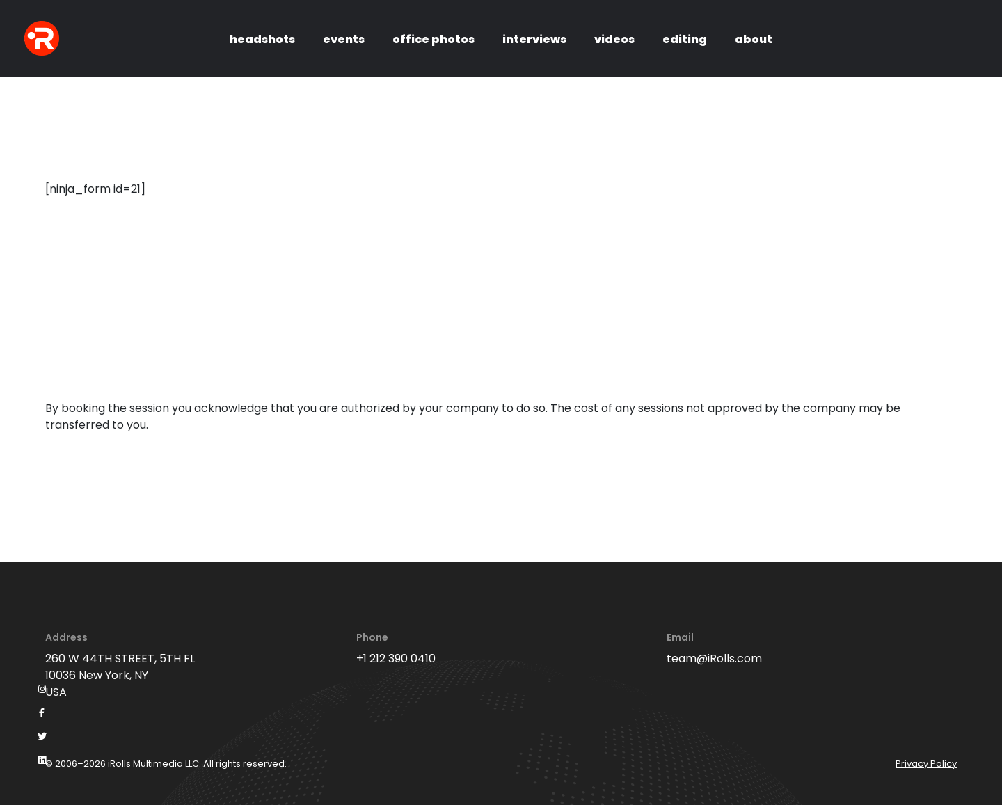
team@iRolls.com (714, 659)
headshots (262, 39)
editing (684, 39)
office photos (433, 39)
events (344, 39)
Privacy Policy (926, 763)
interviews (534, 39)
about (753, 39)
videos (614, 39)
